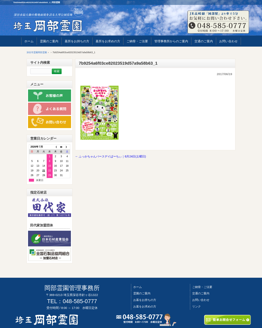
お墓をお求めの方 (144, 306)
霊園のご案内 (141, 293)
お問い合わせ (200, 300)
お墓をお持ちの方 (144, 300)
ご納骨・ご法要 (202, 287)
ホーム (137, 287)
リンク (196, 306)
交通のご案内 (200, 293)
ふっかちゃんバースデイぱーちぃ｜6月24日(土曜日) (110, 156)
